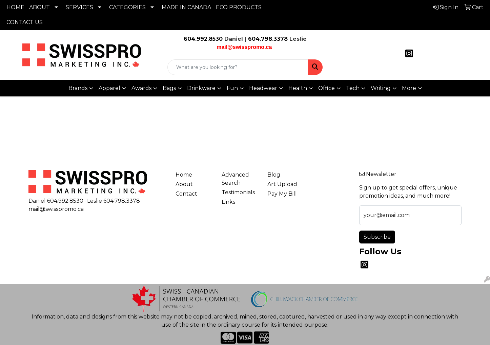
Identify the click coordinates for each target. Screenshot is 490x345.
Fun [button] (232, 88)
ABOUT (39, 7)
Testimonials (238, 192)
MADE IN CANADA (186, 7)
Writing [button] (381, 88)
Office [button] (326, 88)
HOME (15, 7)
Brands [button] (77, 88)
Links (228, 202)
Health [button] (297, 88)
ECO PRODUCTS (239, 7)
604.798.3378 (267, 39)
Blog (273, 174)
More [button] (409, 88)
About (184, 184)
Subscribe (377, 237)
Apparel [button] (109, 88)
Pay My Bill (282, 193)
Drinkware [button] (201, 88)
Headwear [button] (263, 88)
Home (184, 174)
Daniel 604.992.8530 (55, 201)
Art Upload (282, 184)
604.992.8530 (203, 39)
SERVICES (79, 7)
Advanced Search (235, 178)
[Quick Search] (237, 67)
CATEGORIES (127, 7)
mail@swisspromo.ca (56, 209)
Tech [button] (353, 88)
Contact (186, 193)
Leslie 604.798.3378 (113, 201)
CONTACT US (24, 22)
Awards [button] (141, 88)
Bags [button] (169, 88)
